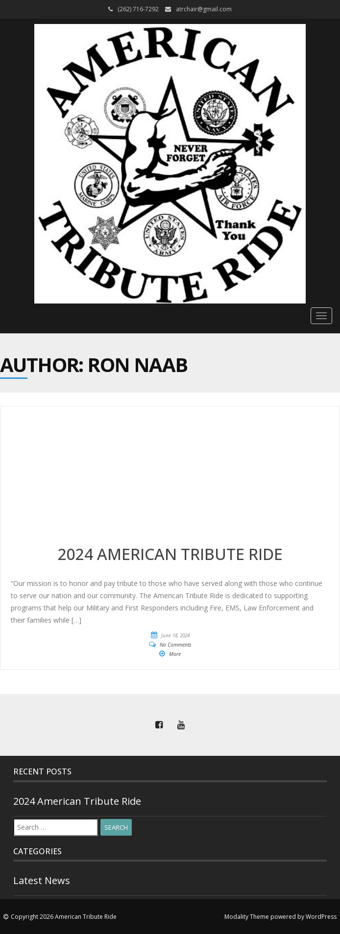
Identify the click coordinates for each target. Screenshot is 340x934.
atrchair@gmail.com (204, 9)
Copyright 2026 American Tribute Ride (64, 916)
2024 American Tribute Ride (77, 801)
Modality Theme (246, 916)
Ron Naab (137, 364)
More (175, 654)
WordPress (321, 916)
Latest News (41, 880)
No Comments (176, 644)
